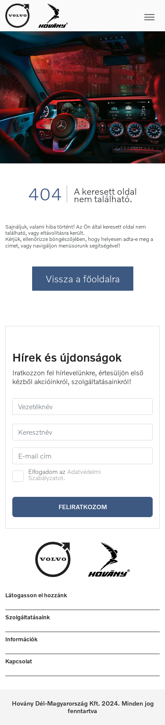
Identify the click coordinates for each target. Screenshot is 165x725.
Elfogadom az (64, 475)
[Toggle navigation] (114, 15)
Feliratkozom (83, 506)
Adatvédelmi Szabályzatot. (64, 474)
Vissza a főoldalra (83, 279)
